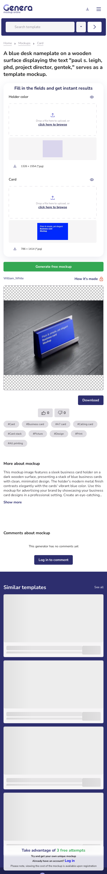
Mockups (24, 43)
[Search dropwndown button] (81, 27)
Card (40, 43)
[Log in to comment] (53, 560)
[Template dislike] (61, 413)
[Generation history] (87, 9)
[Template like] (45, 413)
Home (7, 43)
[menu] (99, 9)
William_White (13, 278)
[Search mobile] (95, 27)
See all (99, 587)
